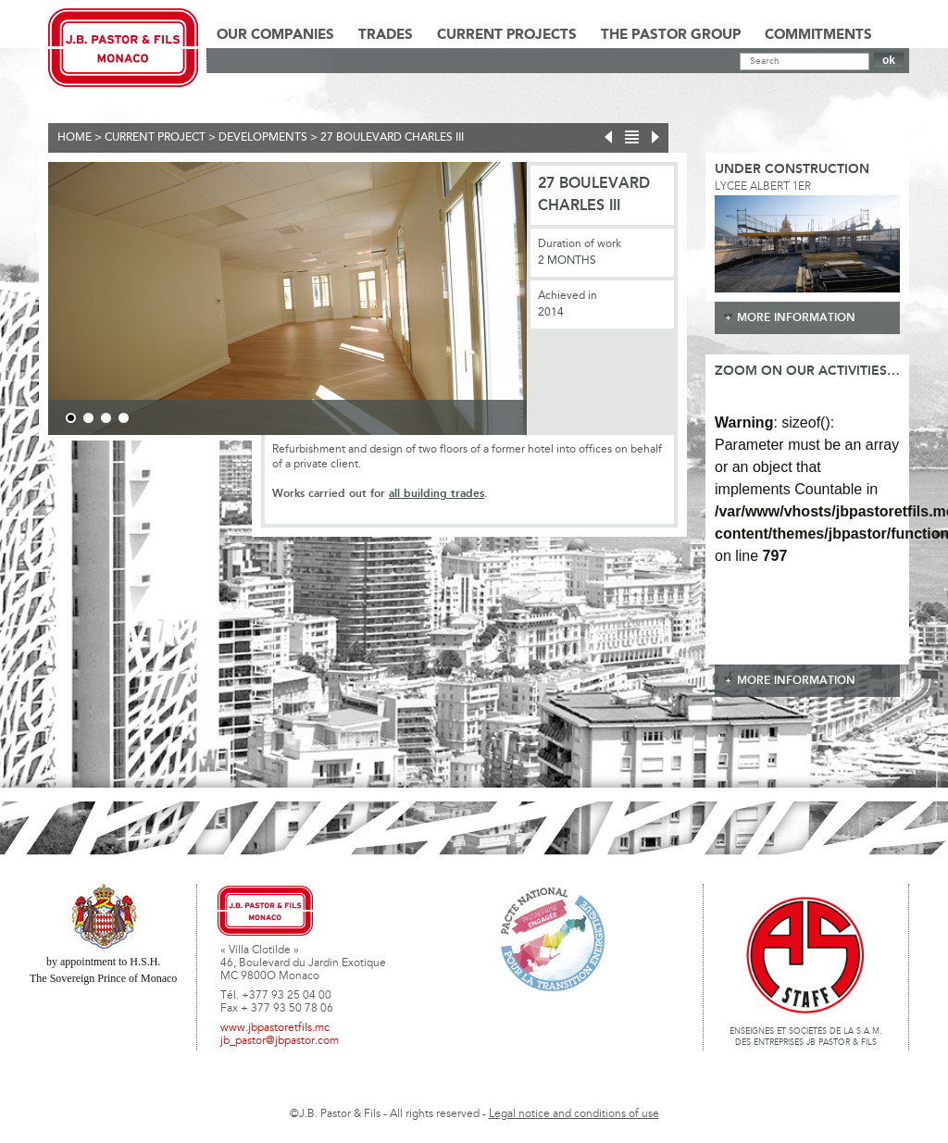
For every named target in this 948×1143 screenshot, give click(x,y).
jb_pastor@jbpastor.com (279, 1041)
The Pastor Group (671, 35)
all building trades (436, 494)
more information (796, 318)
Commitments (818, 35)
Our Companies (275, 35)
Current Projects (507, 35)
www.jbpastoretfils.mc (275, 1028)
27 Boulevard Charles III (392, 137)
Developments (262, 137)
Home (74, 137)
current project (155, 137)
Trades (385, 35)
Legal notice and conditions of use (574, 1114)
